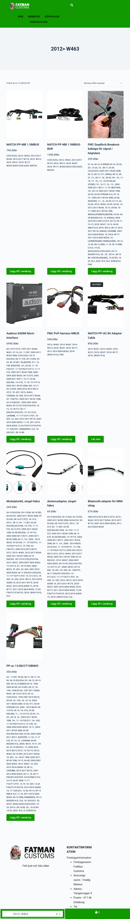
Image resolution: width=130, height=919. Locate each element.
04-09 (116, 204)
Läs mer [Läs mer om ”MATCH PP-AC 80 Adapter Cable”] (95, 439)
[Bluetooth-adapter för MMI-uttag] (105, 471)
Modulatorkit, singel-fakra (23, 501)
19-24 (97, 248)
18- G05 (30, 784)
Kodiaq (110, 218)
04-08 (114, 208)
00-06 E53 (11, 516)
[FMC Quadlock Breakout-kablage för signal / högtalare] (105, 114)
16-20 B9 (113, 258)
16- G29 (14, 419)
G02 (30, 386)
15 (105, 218)
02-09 (90, 194)
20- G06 (19, 396)
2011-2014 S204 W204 (98, 238)
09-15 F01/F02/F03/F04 (24, 405)
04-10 (113, 221)
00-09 (108, 178)
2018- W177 (24, 162)
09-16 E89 (11, 389)
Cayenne (111, 231)
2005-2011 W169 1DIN (101, 211)
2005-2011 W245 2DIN (110, 171)
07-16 (90, 164)
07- (18, 566)
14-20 (9, 810)
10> (89, 191)
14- (121, 204)
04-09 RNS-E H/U (32, 777)
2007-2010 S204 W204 (64, 587)
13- (100, 181)
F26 (23, 359)
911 (102, 174)
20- (89, 168)
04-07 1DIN (24, 757)
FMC (90, 264)
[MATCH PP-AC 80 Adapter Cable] (105, 303)
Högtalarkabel (99, 258)
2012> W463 (24, 156)
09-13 (120, 241)
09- (113, 178)
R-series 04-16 (108, 164)
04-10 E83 (14, 362)
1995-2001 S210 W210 (28, 697)
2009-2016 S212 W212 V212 (101, 517)
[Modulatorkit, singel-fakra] (24, 471)
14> (22, 365)
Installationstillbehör (100, 214)
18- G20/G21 (30, 800)
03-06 (90, 204)
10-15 (107, 208)
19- (97, 184)
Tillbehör (25, 362)
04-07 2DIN (18, 780)
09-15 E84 (31, 359)
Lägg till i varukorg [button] (20, 271)
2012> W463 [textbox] (31, 914)
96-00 (20, 677)
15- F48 (26, 546)
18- (103, 178)
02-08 (116, 198)
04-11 (119, 221)
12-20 (90, 244)
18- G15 (32, 519)
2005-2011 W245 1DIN (109, 191)
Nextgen (115, 187)
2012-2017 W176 (21, 159)
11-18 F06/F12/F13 (24, 369)
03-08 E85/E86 (19, 532)
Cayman (10, 396)
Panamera (24, 429)
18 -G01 (16, 392)
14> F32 (19, 382)
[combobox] (32, 914)
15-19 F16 (35, 382)
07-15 (115, 201)
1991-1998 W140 (14, 690)
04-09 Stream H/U (103, 194)
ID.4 (108, 261)
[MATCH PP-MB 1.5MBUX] (24, 114)
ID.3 (93, 261)
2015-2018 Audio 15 (22, 586)
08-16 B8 (20, 432)
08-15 (97, 174)
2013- (9, 522)
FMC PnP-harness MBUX (63, 333)
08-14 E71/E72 (13, 349)
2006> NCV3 (67, 567)
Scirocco (115, 261)
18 (106, 234)
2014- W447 (65, 344)
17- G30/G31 (12, 429)
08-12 (115, 174)
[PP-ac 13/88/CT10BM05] (24, 636)
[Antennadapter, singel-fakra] (65, 471)
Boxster (92, 201)
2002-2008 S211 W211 (17, 536)
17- (92, 181)
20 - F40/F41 (12, 399)
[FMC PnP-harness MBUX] (65, 303)
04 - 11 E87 (24, 352)
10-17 (103, 184)
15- (92, 178)
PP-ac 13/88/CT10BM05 (22, 665)
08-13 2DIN (99, 244)
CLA (33, 429)
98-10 (13, 684)
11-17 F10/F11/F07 (25, 416)
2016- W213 (35, 159)
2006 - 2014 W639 (72, 543)
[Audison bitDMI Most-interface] (24, 303)
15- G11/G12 (30, 412)
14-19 (109, 224)
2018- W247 (12, 162)
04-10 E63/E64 (13, 512)
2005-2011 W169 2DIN (102, 198)
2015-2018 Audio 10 (16, 767)
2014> (112, 254)
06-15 (97, 164)
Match (33, 166)
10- (99, 168)
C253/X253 (11, 156)
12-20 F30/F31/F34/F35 (29, 426)
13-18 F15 (14, 409)
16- (103, 201)
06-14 (95, 191)
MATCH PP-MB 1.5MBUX (22, 144)
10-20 (94, 168)
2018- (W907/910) (96, 355)
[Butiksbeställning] (102, 83)
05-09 (119, 164)
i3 (24, 810)
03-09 (109, 204)
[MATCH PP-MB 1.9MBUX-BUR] (65, 114)
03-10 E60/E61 (13, 402)
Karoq (103, 231)
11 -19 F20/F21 (30, 542)
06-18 (13, 717)
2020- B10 (100, 261)
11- (99, 201)
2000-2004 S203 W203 (17, 727)
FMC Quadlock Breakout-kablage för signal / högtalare (104, 149)
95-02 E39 (17, 542)
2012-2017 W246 (96, 208)
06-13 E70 (28, 375)
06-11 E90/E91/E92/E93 (29, 573)
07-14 (116, 194)
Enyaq (108, 174)
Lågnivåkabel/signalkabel (102, 241)
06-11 (20, 539)
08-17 (105, 168)
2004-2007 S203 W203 (29, 562)
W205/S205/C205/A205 (17, 166)
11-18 (107, 187)
